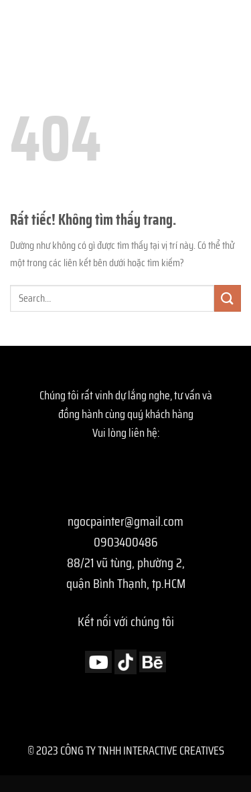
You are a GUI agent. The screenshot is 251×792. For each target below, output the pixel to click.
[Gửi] (227, 298)
